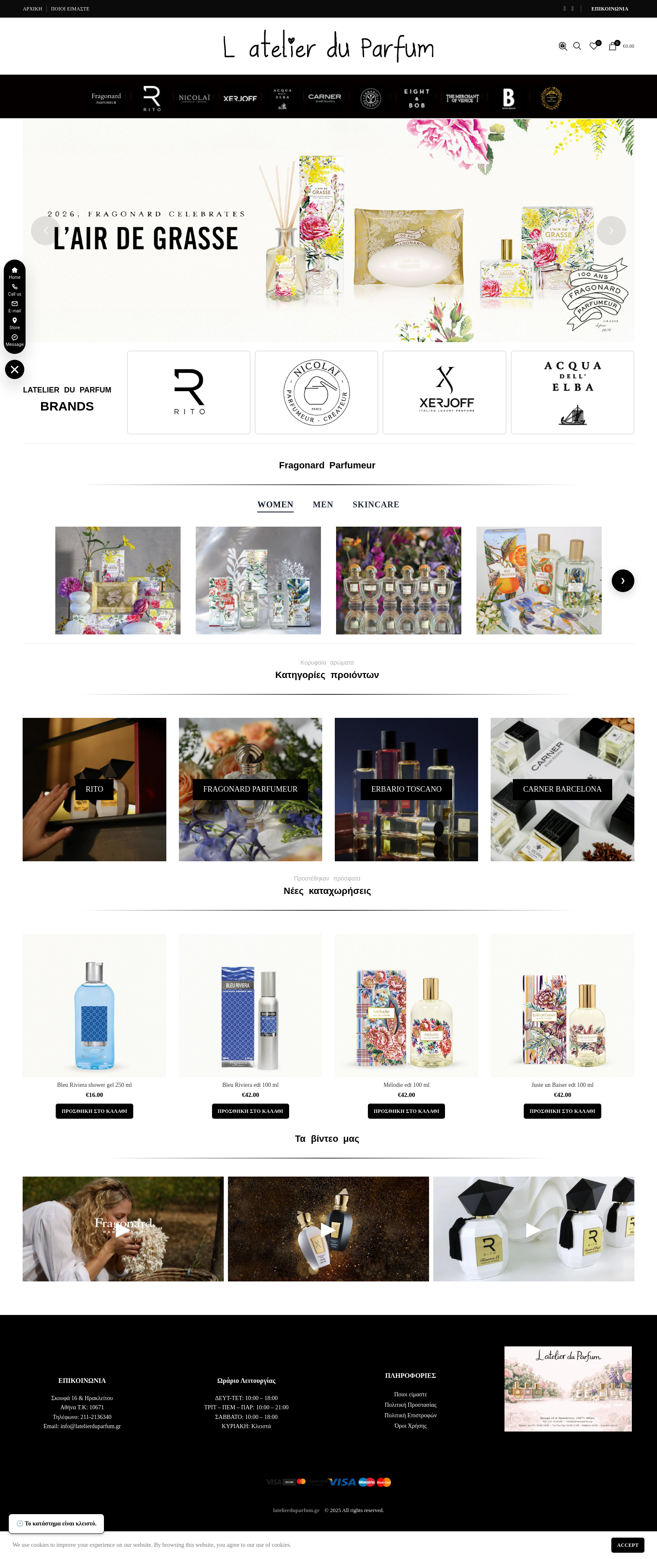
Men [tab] (323, 504)
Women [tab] (275, 504)
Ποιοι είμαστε (410, 1394)
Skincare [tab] (376, 504)
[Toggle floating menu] (14, 369)
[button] (94, 1111)
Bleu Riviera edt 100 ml (250, 1085)
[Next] (623, 580)
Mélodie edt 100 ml (406, 1085)
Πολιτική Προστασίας (411, 1405)
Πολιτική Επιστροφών (411, 1415)
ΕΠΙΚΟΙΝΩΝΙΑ (609, 9)
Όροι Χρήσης (411, 1426)
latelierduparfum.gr (296, 1510)
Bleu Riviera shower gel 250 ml (94, 1085)
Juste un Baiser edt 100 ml (562, 1085)
